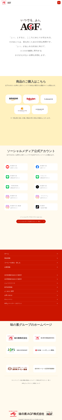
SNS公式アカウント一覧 (42, 380)
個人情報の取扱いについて (27, 380)
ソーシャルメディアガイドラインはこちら (31, 217)
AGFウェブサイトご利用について (31, 383)
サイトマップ (15, 380)
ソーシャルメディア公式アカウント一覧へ (31, 221)
